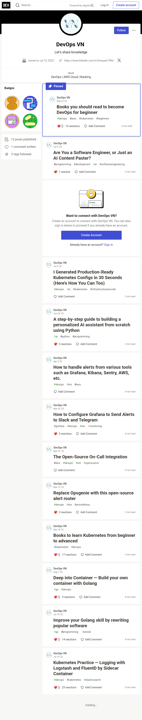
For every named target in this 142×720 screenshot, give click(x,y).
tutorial (86, 632)
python (65, 337)
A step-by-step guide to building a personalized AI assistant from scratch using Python (91, 325)
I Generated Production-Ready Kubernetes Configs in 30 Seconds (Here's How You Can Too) (87, 277)
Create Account (91, 235)
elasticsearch (92, 680)
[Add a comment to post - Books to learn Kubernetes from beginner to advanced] (65, 554)
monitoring (95, 426)
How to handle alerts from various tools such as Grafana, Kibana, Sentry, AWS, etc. (92, 373)
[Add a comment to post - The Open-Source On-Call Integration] (64, 470)
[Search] (17, 5)
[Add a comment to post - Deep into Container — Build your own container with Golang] (64, 597)
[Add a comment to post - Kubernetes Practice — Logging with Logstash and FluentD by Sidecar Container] (65, 687)
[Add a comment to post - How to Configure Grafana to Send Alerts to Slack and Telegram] (63, 433)
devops (62, 119)
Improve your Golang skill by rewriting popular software (91, 623)
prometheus (82, 505)
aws (73, 119)
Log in (105, 5)
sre (69, 384)
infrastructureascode (103, 289)
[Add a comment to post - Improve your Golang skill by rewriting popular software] (65, 639)
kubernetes (86, 119)
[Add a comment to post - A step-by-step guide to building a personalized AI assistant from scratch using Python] (63, 344)
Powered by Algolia (81, 5)
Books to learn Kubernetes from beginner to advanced (94, 538)
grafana (59, 426)
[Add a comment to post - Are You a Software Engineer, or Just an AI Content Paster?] (62, 172)
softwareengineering (112, 164)
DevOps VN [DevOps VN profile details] (63, 97)
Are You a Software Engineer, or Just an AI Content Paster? (92, 155)
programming (62, 164)
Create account (126, 5)
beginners (102, 119)
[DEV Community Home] (6, 5)
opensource (91, 463)
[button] (12, 103)
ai (95, 164)
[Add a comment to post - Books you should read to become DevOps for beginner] (68, 126)
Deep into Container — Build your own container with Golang (90, 580)
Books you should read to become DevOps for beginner (90, 109)
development (82, 164)
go (56, 589)
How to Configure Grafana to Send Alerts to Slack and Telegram (93, 417)
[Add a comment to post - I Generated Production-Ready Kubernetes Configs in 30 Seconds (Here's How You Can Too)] (64, 296)
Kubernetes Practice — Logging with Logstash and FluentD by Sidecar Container (89, 668)
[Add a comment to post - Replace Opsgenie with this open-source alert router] (63, 512)
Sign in (108, 244)
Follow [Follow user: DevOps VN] (121, 30)
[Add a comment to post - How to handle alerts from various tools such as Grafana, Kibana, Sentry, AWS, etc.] (64, 392)
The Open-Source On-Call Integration (90, 456)
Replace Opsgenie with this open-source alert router (93, 495)
